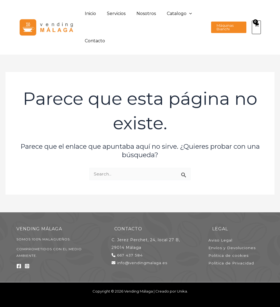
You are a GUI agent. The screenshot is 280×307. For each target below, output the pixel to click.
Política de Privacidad (235, 262)
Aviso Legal (224, 239)
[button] (225, 27)
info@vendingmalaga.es (143, 262)
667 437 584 (130, 255)
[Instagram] (27, 266)
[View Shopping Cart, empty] (256, 27)
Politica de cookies (232, 255)
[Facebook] (18, 266)
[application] (170, 13)
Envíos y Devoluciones (236, 247)
